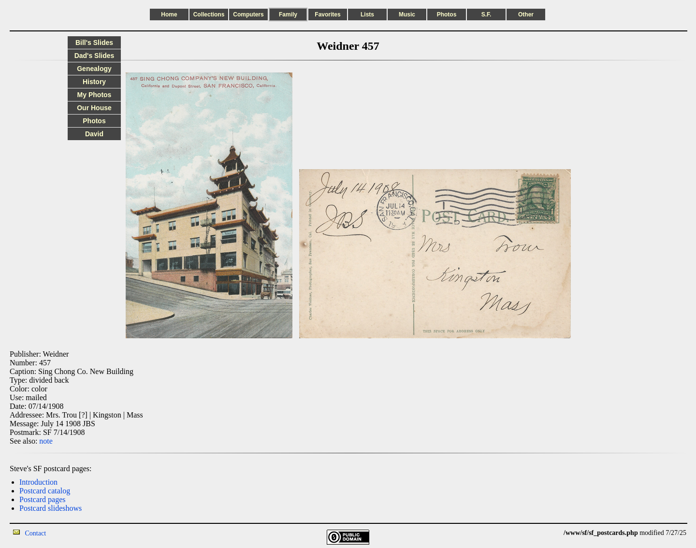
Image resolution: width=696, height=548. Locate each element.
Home (169, 14)
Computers (248, 14)
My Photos (94, 95)
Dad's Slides (94, 55)
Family (288, 14)
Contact (35, 533)
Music (407, 14)
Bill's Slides (94, 42)
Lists (367, 14)
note (46, 441)
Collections (209, 14)
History (94, 82)
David (94, 134)
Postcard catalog (44, 491)
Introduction (38, 482)
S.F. (486, 14)
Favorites (327, 14)
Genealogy (94, 68)
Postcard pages (42, 499)
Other (526, 14)
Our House (94, 108)
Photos (447, 14)
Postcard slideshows (50, 508)
